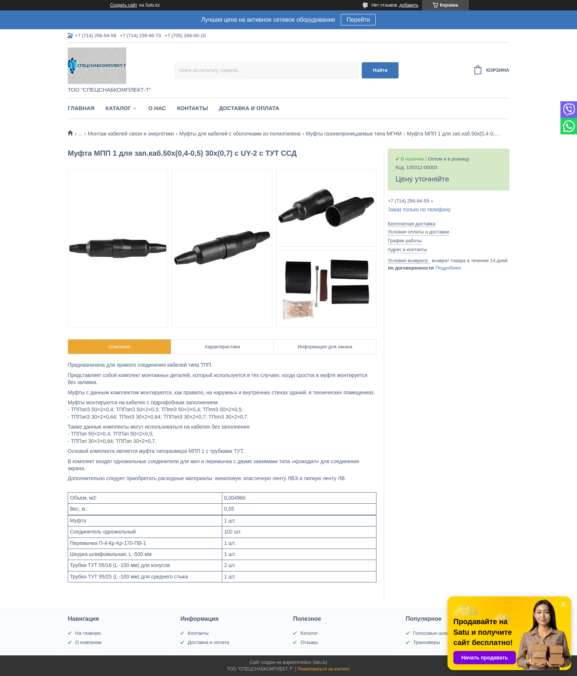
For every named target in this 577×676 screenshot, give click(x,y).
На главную (88, 633)
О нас (157, 108)
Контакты (192, 108)
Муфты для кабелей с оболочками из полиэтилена (240, 134)
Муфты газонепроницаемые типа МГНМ (353, 134)
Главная (81, 108)
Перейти (358, 20)
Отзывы (309, 642)
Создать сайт (123, 5)
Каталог (118, 108)
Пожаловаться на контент (323, 669)
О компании (88, 642)
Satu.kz (319, 662)
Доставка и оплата (249, 108)
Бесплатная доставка (411, 223)
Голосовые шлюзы (433, 633)
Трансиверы (426, 642)
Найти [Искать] (380, 70)
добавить (408, 5)
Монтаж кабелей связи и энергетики (131, 134)
